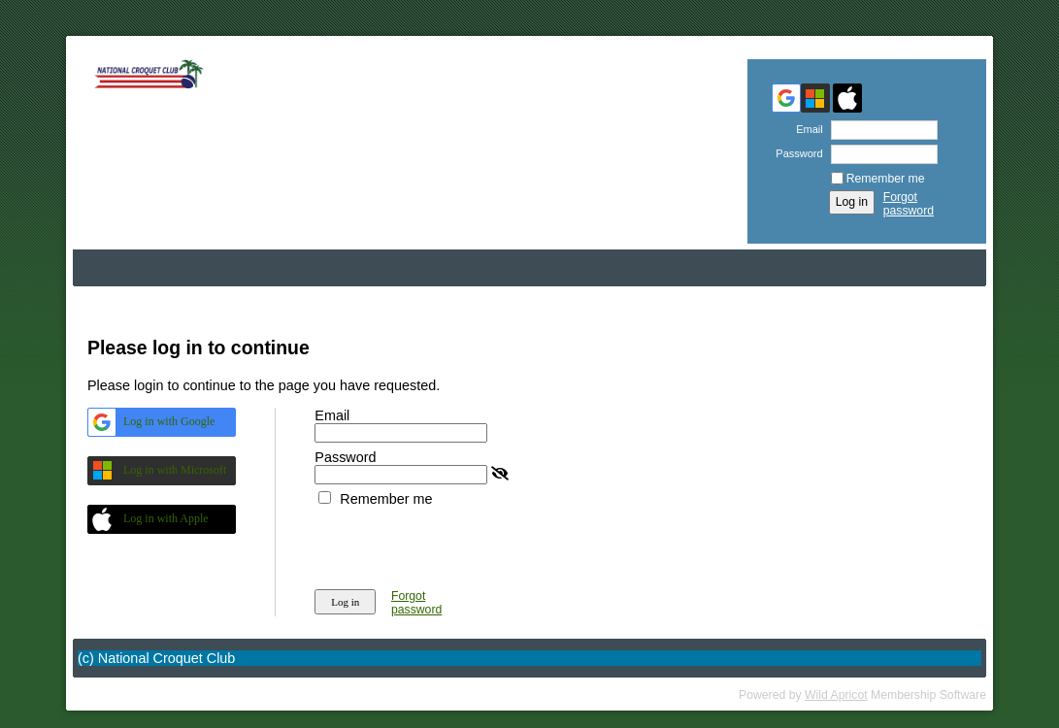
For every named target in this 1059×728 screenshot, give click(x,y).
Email (806, 129)
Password (796, 153)
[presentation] (462, 544)
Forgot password (908, 203)
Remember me (885, 178)
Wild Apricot (836, 695)
